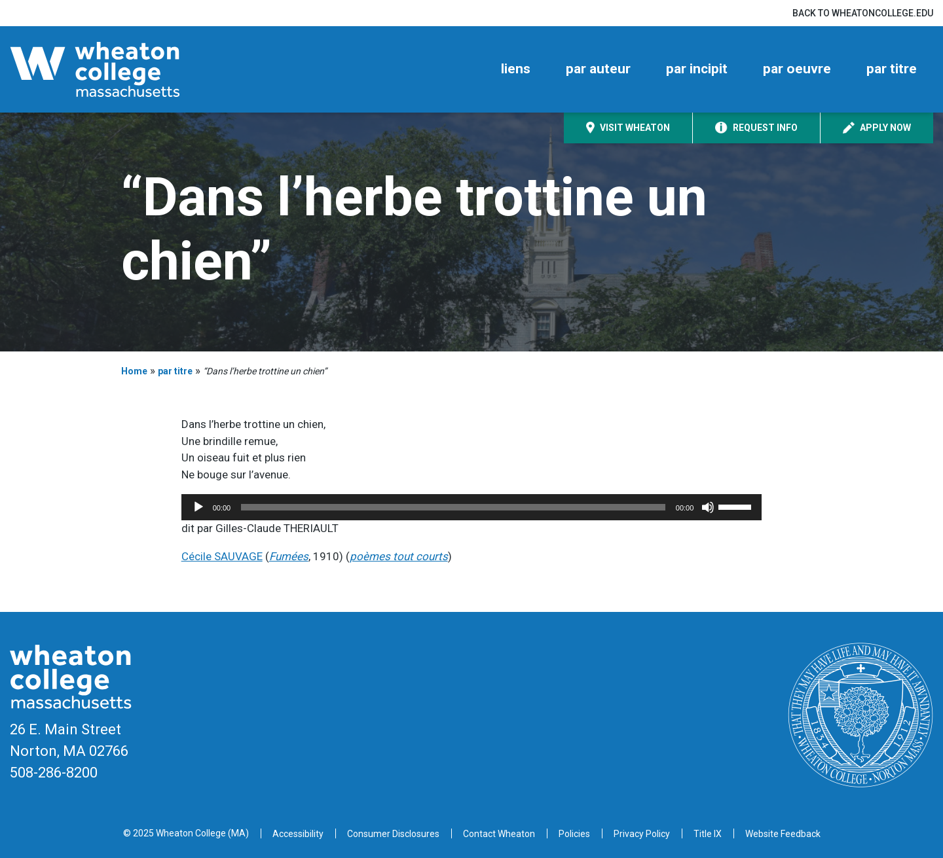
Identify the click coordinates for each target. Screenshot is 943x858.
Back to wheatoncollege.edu (862, 13)
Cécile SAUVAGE (222, 556)
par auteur (598, 69)
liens (515, 69)
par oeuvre (797, 69)
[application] (471, 507)
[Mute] (707, 507)
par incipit (697, 69)
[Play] (198, 507)
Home (134, 371)
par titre (891, 69)
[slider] (453, 507)
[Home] (118, 69)
